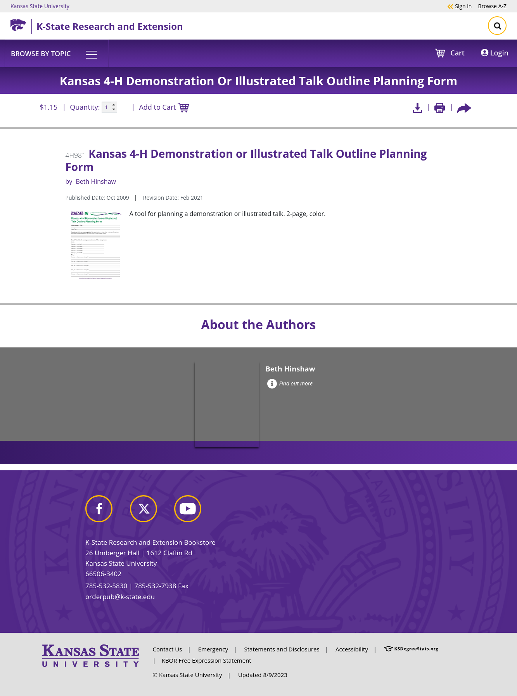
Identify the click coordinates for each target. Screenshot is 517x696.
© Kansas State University (187, 675)
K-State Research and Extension (109, 26)
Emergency (213, 649)
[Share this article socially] (464, 107)
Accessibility (351, 649)
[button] (57, 53)
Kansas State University (39, 6)
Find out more (290, 383)
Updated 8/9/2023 (262, 675)
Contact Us (167, 649)
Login (494, 52)
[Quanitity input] (109, 107)
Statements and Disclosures (282, 649)
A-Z (492, 6)
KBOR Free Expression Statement (206, 660)
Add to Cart (163, 107)
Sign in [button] (459, 6)
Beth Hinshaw (96, 181)
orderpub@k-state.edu (120, 596)
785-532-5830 (106, 585)
